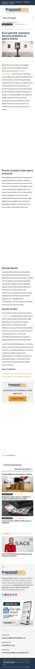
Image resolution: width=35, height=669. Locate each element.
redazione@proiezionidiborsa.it (14, 638)
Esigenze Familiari (11, 22)
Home (3, 22)
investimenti (10, 455)
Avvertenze (18, 2)
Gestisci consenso (9, 662)
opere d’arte (6, 316)
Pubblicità (26, 2)
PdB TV (12, 3)
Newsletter (5, 3)
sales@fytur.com (8, 645)
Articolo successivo (22, 469)
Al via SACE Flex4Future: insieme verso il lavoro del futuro (17, 555)
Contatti (11, 2)
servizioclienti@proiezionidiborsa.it (15, 653)
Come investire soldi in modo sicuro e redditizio (16, 522)
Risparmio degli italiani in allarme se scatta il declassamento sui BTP (16, 498)
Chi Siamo (5, 2)
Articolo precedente (12, 465)
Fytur (28, 667)
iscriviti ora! (17, 399)
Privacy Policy (20, 662)
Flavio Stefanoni (19, 24)
